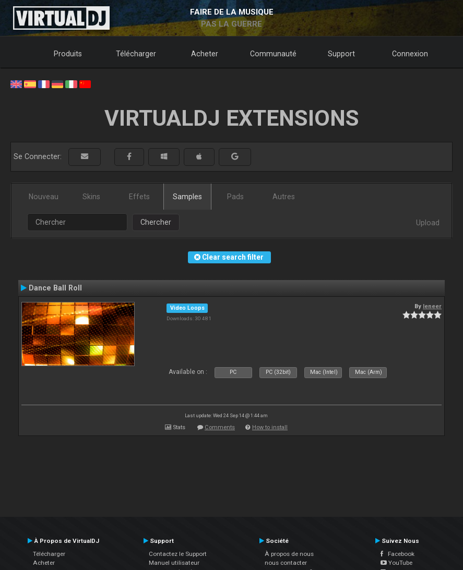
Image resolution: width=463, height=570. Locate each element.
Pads (235, 196)
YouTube (396, 562)
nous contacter (286, 562)
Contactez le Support (178, 553)
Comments (220, 427)
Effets (139, 196)
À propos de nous (289, 553)
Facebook (397, 553)
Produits (68, 54)
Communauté (273, 54)
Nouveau (43, 196)
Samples (187, 196)
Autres (283, 196)
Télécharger (136, 54)
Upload (428, 223)
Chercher (155, 222)
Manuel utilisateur (174, 562)
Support (341, 54)
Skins (91, 196)
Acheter (204, 54)
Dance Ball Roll (55, 288)
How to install (270, 427)
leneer (432, 306)
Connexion (410, 54)
